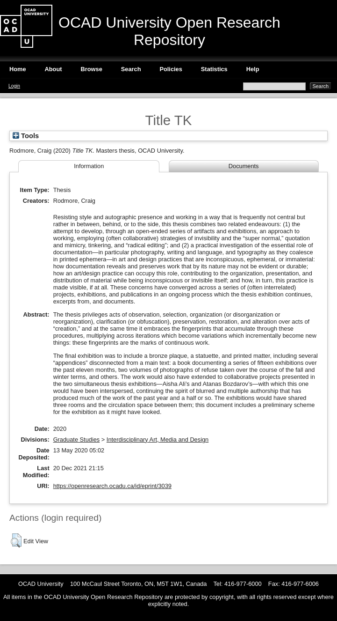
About (53, 69)
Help (252, 69)
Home (17, 69)
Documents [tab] (244, 166)
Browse (91, 69)
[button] (16, 540)
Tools (26, 136)
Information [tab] (89, 166)
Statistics (214, 69)
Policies (170, 69)
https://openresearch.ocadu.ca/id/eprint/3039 (112, 485)
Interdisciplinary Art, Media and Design (157, 439)
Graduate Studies (76, 439)
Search (131, 69)
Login (14, 86)
